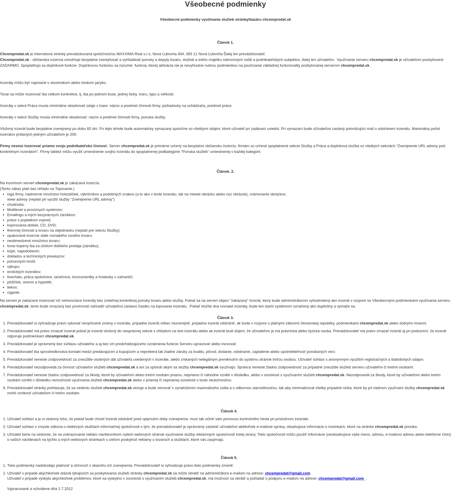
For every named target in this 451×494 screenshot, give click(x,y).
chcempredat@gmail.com (287, 473)
